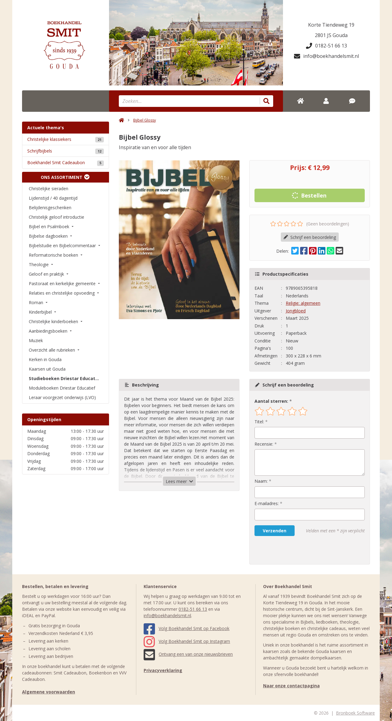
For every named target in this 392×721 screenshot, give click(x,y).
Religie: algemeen (303, 303)
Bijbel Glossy (144, 120)
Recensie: (263, 444)
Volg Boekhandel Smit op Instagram (187, 641)
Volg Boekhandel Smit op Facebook (186, 628)
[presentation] (293, 550)
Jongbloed (296, 311)
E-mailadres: (266, 503)
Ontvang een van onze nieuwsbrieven (188, 654)
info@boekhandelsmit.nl (326, 56)
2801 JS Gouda (331, 35)
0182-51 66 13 (326, 45)
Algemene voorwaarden (48, 692)
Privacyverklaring (163, 670)
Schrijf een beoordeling (310, 237)
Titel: (259, 422)
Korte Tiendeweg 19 (331, 24)
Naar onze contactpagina (291, 686)
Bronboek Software (355, 713)
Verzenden (274, 531)
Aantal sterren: (271, 401)
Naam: (261, 481)
